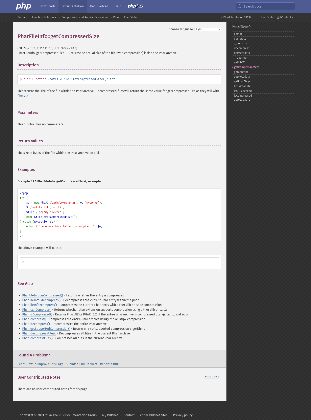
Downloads (47, 6)
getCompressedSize (246, 67)
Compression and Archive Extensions (85, 17)
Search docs (249, 6)
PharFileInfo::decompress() (41, 300)
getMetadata (242, 76)
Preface (22, 17)
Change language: (181, 29)
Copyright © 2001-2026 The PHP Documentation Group (58, 415)
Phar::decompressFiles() (39, 333)
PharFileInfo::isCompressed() (42, 295)
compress (240, 38)
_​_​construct (241, 43)
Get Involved (99, 6)
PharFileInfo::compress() (39, 305)
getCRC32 (240, 62)
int (112, 79)
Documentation (73, 6)
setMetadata (242, 100)
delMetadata (242, 53)
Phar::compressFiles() (37, 338)
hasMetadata (242, 86)
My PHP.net (110, 415)
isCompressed (243, 95)
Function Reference (44, 17)
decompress (242, 48)
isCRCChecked (243, 91)
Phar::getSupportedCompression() (46, 328)
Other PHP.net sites (153, 415)
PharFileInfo (131, 17)
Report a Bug (109, 364)
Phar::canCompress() (36, 309)
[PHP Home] (24, 6)
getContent (241, 72)
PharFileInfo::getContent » (277, 17)
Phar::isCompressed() (37, 314)
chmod (238, 34)
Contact (129, 415)
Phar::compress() (34, 319)
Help (118, 6)
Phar (116, 17)
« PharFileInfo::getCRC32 (236, 17)
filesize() (23, 96)
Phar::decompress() (36, 324)
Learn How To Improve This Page (40, 364)
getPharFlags (242, 81)
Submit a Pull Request (81, 364)
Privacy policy (183, 415)
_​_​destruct (240, 57)
